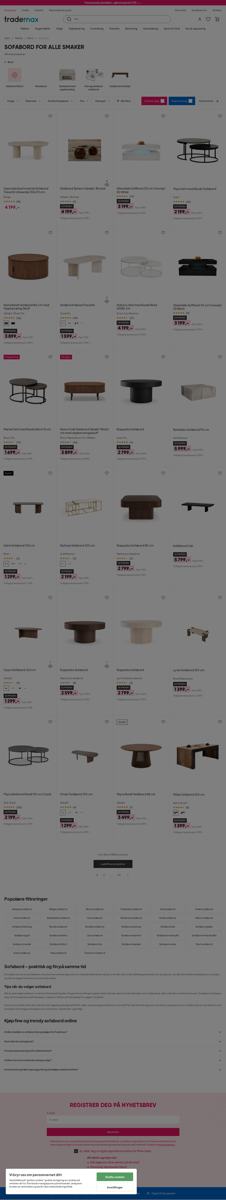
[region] (71, 1181)
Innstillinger (115, 1187)
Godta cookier (115, 1177)
